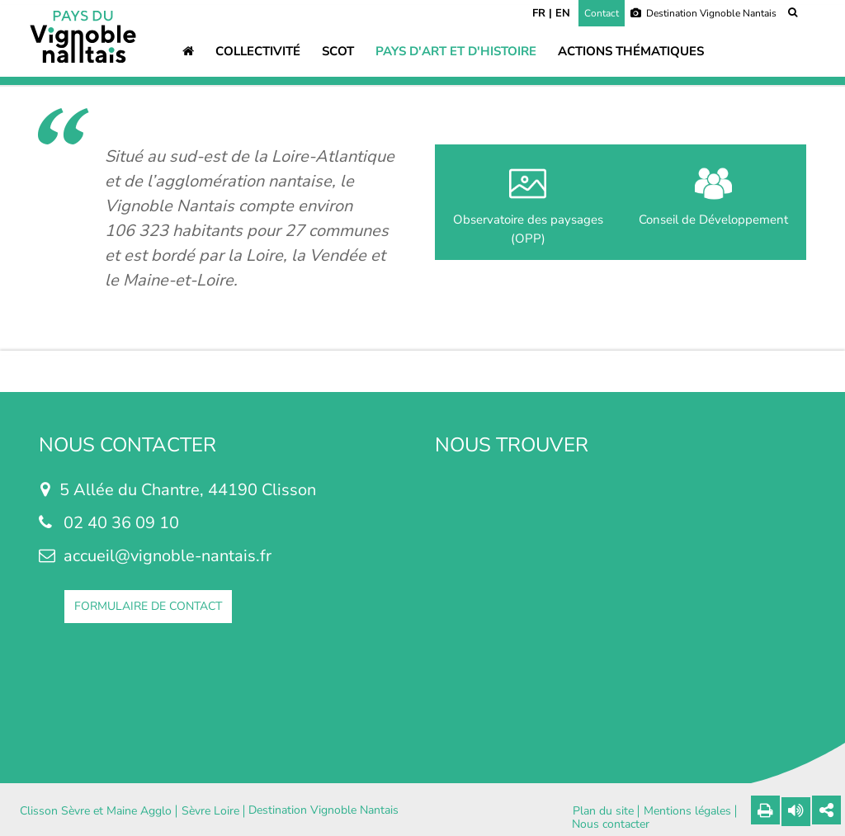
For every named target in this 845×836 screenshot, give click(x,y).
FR (538, 13)
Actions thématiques (631, 51)
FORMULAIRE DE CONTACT (148, 606)
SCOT (338, 51)
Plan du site (603, 811)
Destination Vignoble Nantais (703, 13)
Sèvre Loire (210, 811)
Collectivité (257, 51)
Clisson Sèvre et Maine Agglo (96, 811)
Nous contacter (610, 824)
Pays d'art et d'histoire (455, 51)
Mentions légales (687, 811)
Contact (601, 13)
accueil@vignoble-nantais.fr (167, 556)
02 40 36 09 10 (121, 523)
